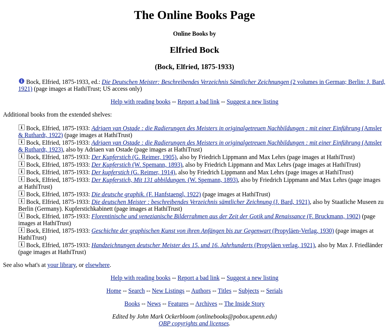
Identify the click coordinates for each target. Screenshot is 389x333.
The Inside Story (244, 303)
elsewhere (97, 265)
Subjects (248, 290)
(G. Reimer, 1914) (133, 172)
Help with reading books (140, 101)
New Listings (168, 290)
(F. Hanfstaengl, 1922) (146, 194)
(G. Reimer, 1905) (133, 157)
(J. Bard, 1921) (200, 202)
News (154, 303)
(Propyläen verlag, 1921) (203, 245)
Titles (225, 290)
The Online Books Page (194, 15)
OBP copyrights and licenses (194, 323)
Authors (201, 290)
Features (178, 303)
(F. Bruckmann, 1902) (226, 216)
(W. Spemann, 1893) (136, 164)
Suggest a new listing (252, 101)
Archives (206, 303)
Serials (274, 290)
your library (61, 265)
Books (132, 303)
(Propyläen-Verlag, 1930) (212, 230)
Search (136, 290)
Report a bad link (199, 101)
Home (113, 290)
